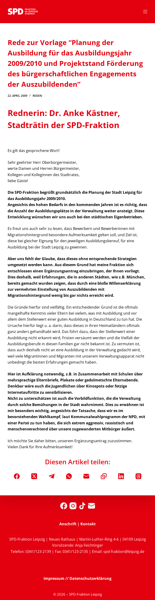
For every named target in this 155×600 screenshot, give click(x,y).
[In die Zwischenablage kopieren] (103, 476)
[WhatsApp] (69, 476)
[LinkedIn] (121, 476)
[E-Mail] (86, 476)
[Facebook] (16, 476)
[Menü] (145, 12)
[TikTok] (82, 505)
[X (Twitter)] (34, 476)
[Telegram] (51, 476)
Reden (37, 96)
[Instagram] (73, 505)
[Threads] (138, 476)
